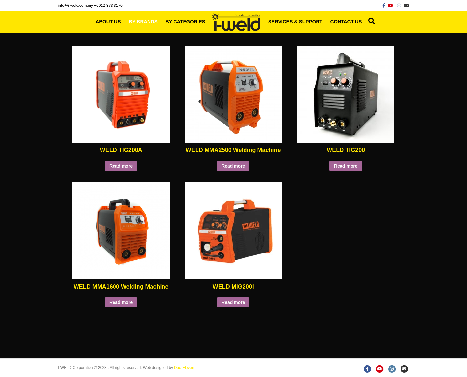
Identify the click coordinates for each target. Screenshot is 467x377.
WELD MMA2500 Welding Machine (233, 150)
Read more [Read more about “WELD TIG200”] (345, 166)
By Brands (143, 21)
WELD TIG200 (346, 150)
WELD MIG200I (233, 286)
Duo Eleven (184, 367)
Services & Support (295, 21)
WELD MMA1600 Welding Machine (121, 286)
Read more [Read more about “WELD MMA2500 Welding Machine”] (233, 166)
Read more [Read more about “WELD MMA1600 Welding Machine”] (121, 302)
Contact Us (346, 21)
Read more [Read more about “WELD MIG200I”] (233, 302)
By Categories (185, 21)
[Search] (370, 21)
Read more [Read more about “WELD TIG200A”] (121, 166)
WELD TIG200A (121, 150)
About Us (108, 21)
